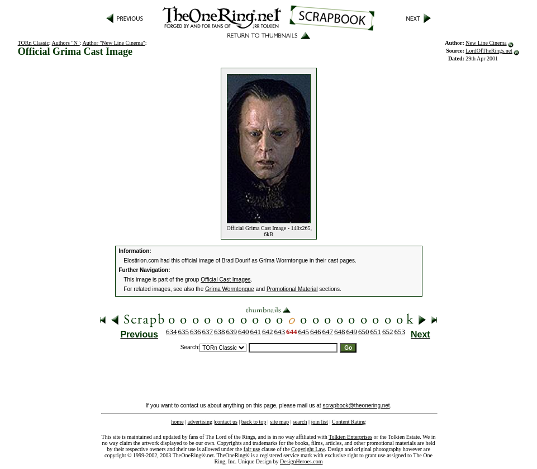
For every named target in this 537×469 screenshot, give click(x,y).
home (177, 422)
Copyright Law (308, 449)
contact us (226, 422)
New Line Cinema (485, 43)
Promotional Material (292, 289)
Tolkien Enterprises (350, 437)
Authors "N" (66, 43)
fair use (252, 449)
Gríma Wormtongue (229, 289)
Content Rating (349, 422)
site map (279, 422)
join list (319, 422)
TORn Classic (33, 43)
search (300, 422)
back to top (253, 422)
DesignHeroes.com (301, 461)
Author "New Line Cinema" (113, 43)
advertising (200, 422)
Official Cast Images (225, 279)
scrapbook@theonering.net (355, 405)
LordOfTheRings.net (488, 51)
